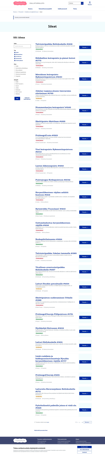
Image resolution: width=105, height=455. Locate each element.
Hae (17, 98)
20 (48, 422)
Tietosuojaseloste (41, 441)
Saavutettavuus (41, 443)
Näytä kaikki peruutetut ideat (40, 430)
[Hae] (76, 3)
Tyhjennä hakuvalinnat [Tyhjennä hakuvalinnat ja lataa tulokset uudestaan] (27, 98)
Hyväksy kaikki (84, 446)
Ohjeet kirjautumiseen (81, 441)
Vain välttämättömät (84, 449)
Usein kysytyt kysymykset (64, 441)
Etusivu (15, 12)
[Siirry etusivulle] (28, 3)
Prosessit (21, 12)
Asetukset (84, 452)
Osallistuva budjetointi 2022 (31, 12)
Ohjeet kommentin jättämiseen (83, 443)
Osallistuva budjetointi (63, 443)
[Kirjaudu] (90, 3)
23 (82, 422)
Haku (15, 43)
